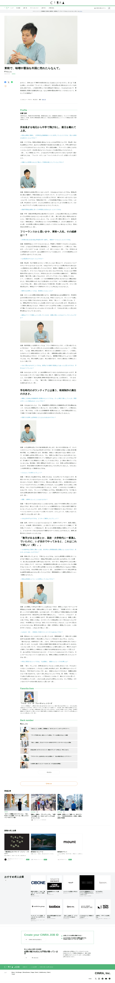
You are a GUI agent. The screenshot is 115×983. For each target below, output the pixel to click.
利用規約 (52, 979)
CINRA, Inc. (103, 967)
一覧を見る (49, 766)
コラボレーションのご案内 (18, 979)
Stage (32, 967)
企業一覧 (25, 2)
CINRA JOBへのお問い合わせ (46, 961)
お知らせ (27, 979)
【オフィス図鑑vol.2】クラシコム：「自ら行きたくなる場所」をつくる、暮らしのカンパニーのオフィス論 (16, 810)
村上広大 (35, 94)
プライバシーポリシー (43, 979)
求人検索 (18, 2)
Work (48, 967)
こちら (80, 5)
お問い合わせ (34, 979)
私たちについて (7, 979)
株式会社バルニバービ (37, 846)
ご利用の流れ (51, 2)
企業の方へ (25, 961)
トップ (11, 2)
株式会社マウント (62, 846)
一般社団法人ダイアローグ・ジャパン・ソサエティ (16, 847)
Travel (13, 968)
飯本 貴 (44, 94)
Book (36, 967)
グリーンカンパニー (34, 2)
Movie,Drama (26, 967)
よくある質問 (34, 961)
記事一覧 (43, 2)
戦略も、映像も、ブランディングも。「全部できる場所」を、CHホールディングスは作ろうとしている (43, 810)
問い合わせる (32, 952)
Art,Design (19, 967)
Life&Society (42, 967)
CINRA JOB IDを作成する (34, 934)
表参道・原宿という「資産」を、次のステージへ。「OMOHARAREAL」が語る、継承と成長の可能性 (70, 810)
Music (13, 967)
